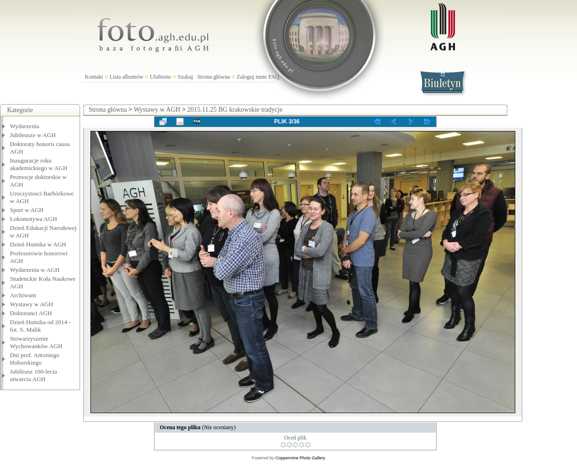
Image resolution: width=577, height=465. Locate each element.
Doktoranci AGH (31, 313)
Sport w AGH (27, 209)
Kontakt (94, 76)
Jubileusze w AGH (33, 135)
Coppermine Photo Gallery (300, 458)
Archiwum (23, 295)
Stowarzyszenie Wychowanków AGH (36, 342)
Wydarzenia (24, 126)
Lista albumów (127, 76)
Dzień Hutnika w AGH (38, 244)
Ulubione (160, 76)
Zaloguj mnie (251, 76)
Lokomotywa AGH (33, 218)
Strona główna (213, 76)
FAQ (273, 76)
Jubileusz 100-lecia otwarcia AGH (33, 375)
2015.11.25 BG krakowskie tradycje (235, 109)
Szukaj (185, 76)
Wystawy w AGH (31, 304)
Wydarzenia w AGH (34, 269)
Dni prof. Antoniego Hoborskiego (34, 358)
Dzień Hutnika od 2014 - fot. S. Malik (40, 325)
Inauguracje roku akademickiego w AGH (38, 164)
